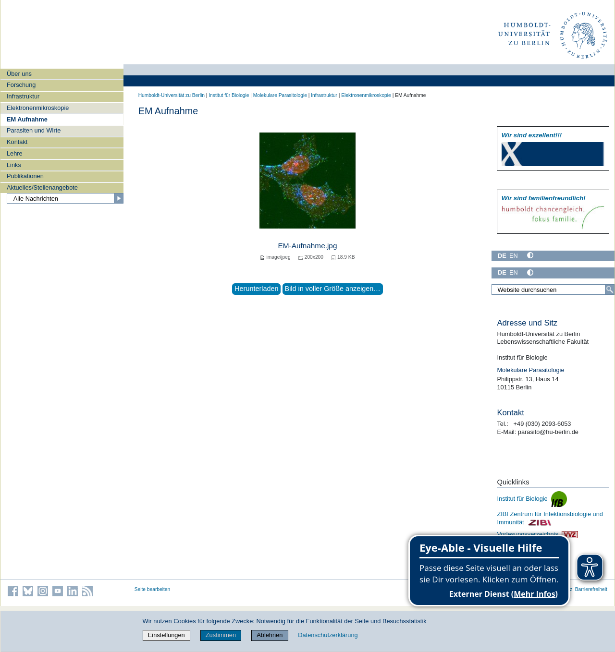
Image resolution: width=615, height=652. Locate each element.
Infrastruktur (23, 96)
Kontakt (17, 141)
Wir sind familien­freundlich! (544, 198)
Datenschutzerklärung (327, 635)
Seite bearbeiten (153, 589)
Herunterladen (256, 288)
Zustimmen (221, 635)
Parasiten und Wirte (34, 130)
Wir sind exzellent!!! (532, 135)
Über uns (19, 73)
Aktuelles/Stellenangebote (42, 187)
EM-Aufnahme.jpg (307, 245)
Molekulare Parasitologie (280, 95)
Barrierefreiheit (591, 589)
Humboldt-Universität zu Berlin (171, 95)
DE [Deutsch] (502, 255)
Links (14, 165)
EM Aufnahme (27, 119)
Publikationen (25, 176)
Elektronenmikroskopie (38, 107)
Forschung (21, 84)
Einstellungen (166, 635)
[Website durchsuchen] (553, 289)
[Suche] (610, 289)
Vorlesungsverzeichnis (537, 534)
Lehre (15, 153)
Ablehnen (270, 635)
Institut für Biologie (229, 95)
